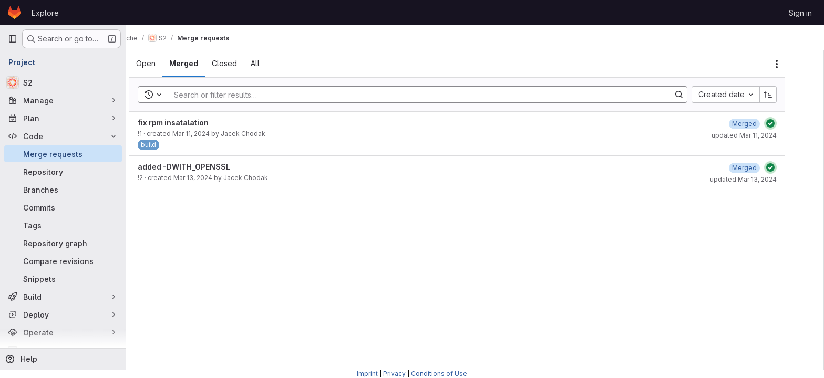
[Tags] (63, 225)
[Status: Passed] (788, 123)
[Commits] (63, 207)
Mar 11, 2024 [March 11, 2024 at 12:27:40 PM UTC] (209, 134)
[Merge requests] (63, 153)
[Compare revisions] (63, 261)
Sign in (800, 12)
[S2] (63, 82)
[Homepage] (14, 12)
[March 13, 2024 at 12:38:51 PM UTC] (762, 167)
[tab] (163, 63)
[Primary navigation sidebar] (12, 38)
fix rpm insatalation (191, 122)
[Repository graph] (63, 243)
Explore (45, 12)
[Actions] (794, 64)
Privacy (394, 373)
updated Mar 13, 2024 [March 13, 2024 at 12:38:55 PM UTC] (761, 179)
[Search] (432, 94)
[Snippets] (63, 278)
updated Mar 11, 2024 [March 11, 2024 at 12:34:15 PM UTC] (762, 135)
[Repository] (63, 171)
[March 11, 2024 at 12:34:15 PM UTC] (762, 123)
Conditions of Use (439, 373)
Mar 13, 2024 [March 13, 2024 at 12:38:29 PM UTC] (210, 178)
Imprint (367, 373)
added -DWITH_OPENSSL (202, 166)
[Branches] (63, 189)
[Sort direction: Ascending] (786, 94)
